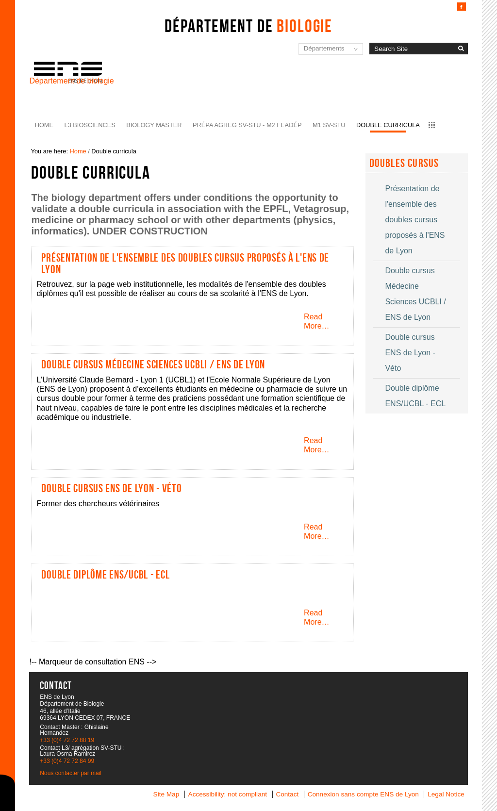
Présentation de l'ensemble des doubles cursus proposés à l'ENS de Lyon (185, 263)
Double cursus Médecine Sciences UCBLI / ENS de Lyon (153, 364)
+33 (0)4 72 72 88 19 (67, 740)
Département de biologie (71, 81)
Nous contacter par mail (70, 773)
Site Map (166, 794)
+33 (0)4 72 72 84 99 (67, 761)
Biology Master (154, 125)
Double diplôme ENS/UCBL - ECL (105, 574)
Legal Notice (446, 794)
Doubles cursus (404, 163)
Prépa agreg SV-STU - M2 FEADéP (247, 125)
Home (44, 125)
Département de (248, 25)
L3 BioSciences (90, 125)
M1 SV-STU (329, 125)
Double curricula (388, 125)
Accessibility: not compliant (227, 794)
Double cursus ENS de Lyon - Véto (111, 488)
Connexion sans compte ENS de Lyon (363, 794)
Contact (287, 794)
